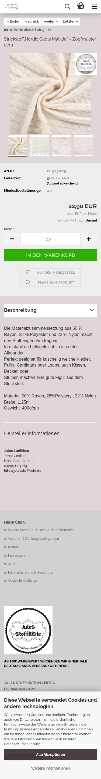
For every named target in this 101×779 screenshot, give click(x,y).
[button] (12, 239)
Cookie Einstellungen (23, 580)
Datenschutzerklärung (22, 744)
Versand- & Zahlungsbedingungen (33, 539)
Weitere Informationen (50, 768)
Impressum (16, 555)
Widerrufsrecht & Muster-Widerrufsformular (41, 530)
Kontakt (14, 547)
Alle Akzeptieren (50, 754)
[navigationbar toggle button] (94, 6)
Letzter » (70, 21)
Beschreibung (20, 310)
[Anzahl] (50, 239)
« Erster (13, 21)
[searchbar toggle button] (67, 6)
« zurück (32, 21)
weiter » (51, 21)
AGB (11, 564)
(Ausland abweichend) (62, 183)
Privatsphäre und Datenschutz (30, 572)
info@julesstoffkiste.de (22, 471)
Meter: (9, 229)
